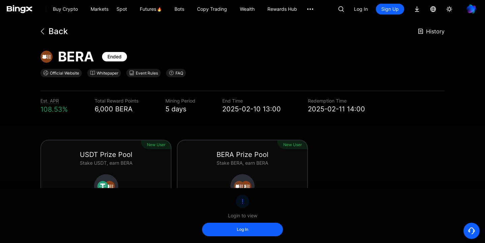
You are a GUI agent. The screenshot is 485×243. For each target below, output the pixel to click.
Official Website (61, 73)
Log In (361, 9)
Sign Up (390, 9)
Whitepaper (104, 73)
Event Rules (143, 73)
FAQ (176, 73)
